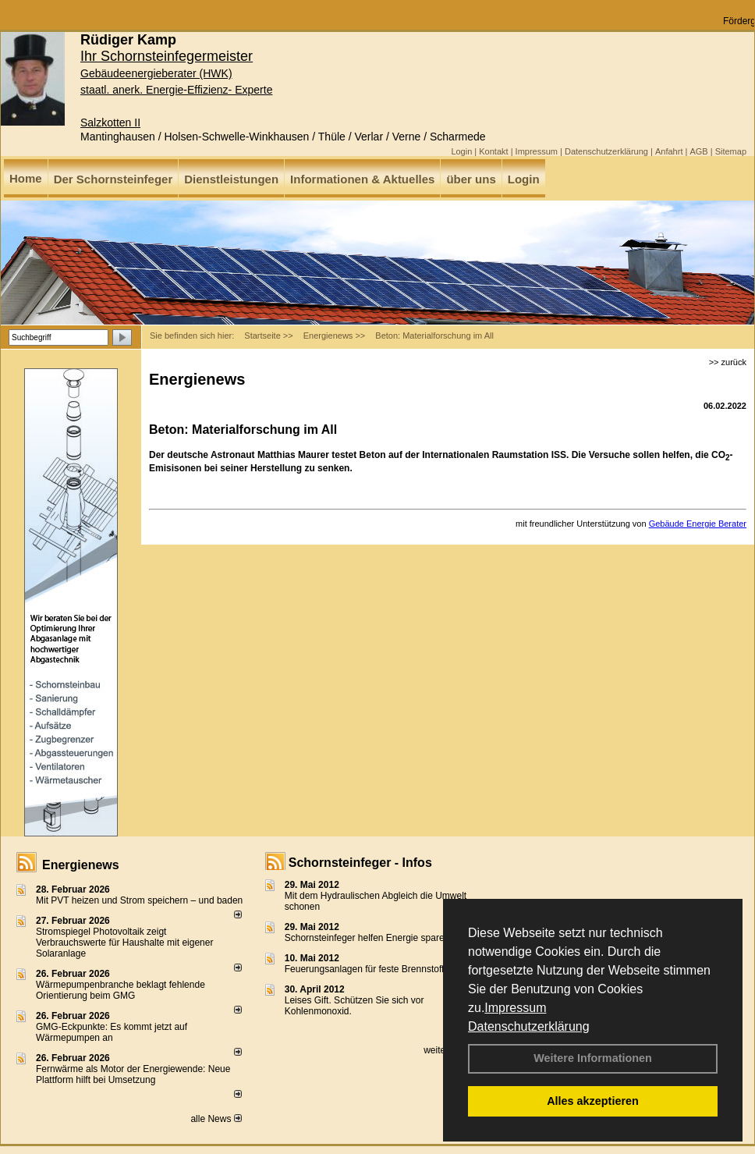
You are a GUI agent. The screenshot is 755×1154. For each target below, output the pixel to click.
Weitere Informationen (592, 1058)
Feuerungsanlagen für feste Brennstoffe (367, 969)
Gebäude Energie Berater (697, 523)
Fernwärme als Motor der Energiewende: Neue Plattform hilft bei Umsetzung (133, 1074)
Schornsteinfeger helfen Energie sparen (367, 937)
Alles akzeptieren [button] (593, 1101)
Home (25, 178)
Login (461, 151)
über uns (470, 179)
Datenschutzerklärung (529, 1026)
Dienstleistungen (231, 179)
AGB (698, 151)
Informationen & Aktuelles (362, 179)
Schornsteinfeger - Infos (360, 862)
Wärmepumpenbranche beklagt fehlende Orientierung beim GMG (120, 990)
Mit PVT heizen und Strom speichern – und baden (139, 900)
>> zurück (727, 362)
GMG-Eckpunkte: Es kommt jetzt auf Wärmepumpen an (111, 1032)
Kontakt (493, 151)
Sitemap (730, 151)
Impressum (515, 1007)
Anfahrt (668, 151)
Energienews (80, 865)
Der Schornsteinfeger (113, 179)
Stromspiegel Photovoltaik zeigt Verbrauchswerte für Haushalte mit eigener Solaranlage (124, 942)
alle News (215, 1118)
